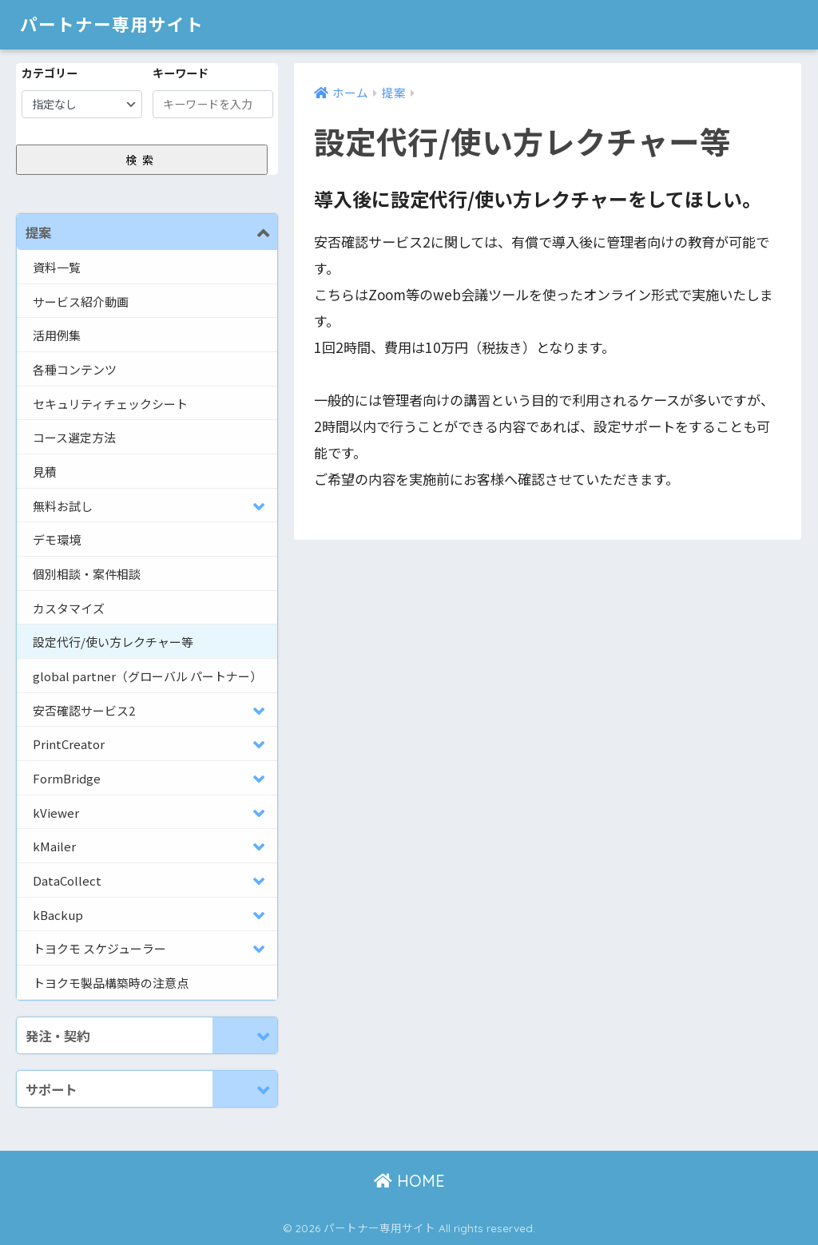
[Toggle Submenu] (244, 232)
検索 (142, 160)
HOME (409, 1181)
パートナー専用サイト (116, 24)
